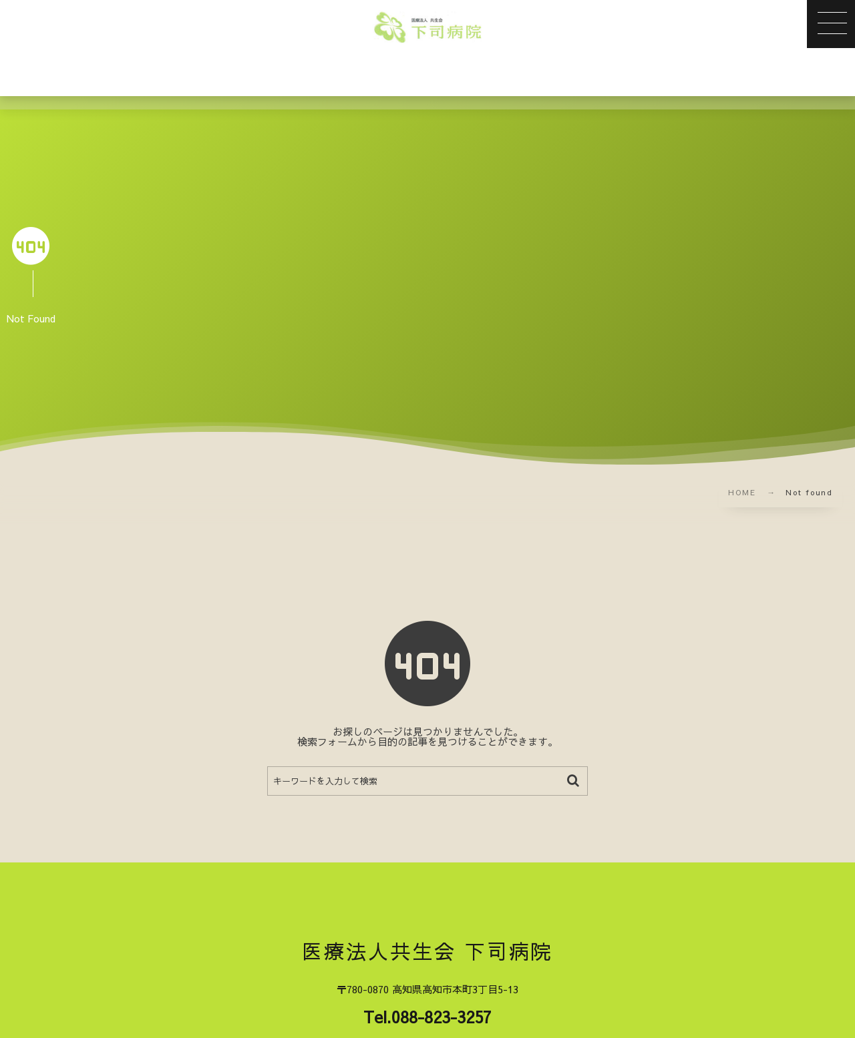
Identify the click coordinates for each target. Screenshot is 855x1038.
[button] (831, 24)
